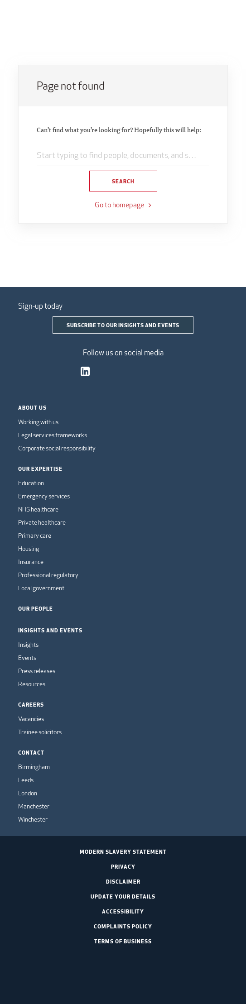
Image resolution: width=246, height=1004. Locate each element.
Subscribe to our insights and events (123, 325)
